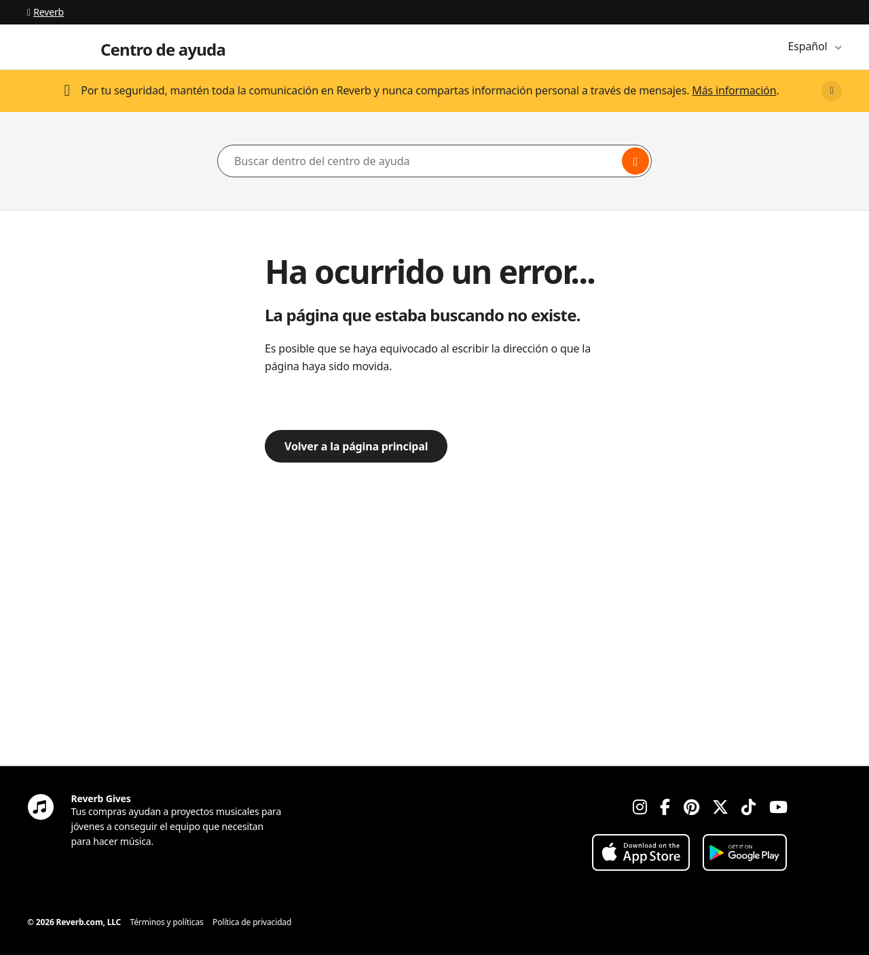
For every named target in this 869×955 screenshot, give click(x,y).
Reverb (45, 11)
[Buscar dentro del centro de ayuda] (434, 161)
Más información (734, 90)
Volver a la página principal (356, 446)
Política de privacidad (251, 922)
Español (809, 46)
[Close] (831, 91)
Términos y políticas (167, 922)
